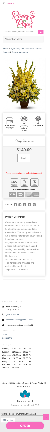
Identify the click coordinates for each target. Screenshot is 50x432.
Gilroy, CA (8, 420)
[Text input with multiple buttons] (20, 31)
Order (25, 425)
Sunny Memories (20, 52)
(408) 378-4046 (12, 314)
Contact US (7, 338)
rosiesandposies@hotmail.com (19, 320)
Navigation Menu (14, 39)
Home (5, 49)
